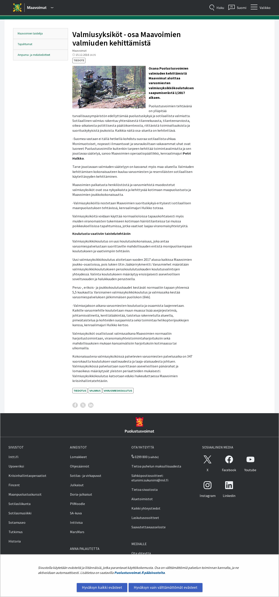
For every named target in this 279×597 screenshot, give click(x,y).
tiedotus (80, 390)
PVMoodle (77, 503)
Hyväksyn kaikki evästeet (102, 587)
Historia (15, 541)
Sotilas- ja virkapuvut (85, 475)
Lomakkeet (78, 457)
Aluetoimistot (142, 499)
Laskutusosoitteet (145, 517)
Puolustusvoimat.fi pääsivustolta (139, 572)
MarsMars (77, 532)
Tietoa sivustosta (144, 489)
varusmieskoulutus (118, 390)
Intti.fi (13, 457)
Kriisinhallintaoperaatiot (27, 475)
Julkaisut (77, 485)
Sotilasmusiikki (20, 513)
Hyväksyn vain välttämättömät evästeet (165, 587)
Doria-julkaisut (81, 494)
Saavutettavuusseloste (148, 527)
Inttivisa (76, 522)
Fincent (14, 485)
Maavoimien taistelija (30, 33)
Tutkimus (16, 532)
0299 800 (139, 457)
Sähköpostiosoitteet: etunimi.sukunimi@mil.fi (149, 477)
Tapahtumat (25, 44)
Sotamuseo (17, 522)
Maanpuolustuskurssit (25, 494)
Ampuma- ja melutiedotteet (34, 55)
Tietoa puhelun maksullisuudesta (156, 466)
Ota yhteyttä (141, 553)
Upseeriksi (16, 466)
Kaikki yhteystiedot (145, 508)
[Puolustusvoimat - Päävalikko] (40, 7)
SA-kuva (76, 513)
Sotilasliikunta (20, 503)
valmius (95, 390)
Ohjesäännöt (79, 466)
